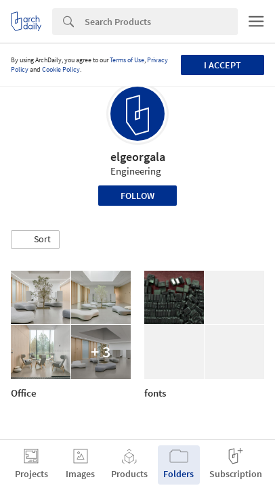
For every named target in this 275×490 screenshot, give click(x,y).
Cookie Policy (61, 69)
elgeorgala (137, 156)
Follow (137, 196)
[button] (35, 239)
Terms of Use (127, 59)
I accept (222, 65)
